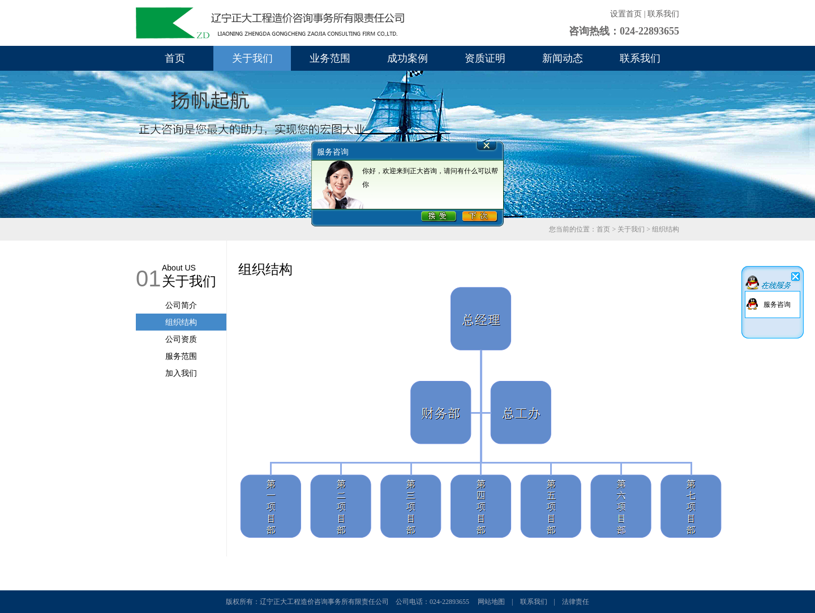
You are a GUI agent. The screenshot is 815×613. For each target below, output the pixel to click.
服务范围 (181, 356)
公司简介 (181, 305)
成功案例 (407, 58)
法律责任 (575, 602)
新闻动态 (562, 58)
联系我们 (663, 14)
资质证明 (485, 58)
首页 (175, 58)
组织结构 (181, 322)
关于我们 (252, 58)
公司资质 (181, 339)
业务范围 (330, 58)
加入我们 (181, 373)
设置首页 (626, 14)
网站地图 (491, 602)
